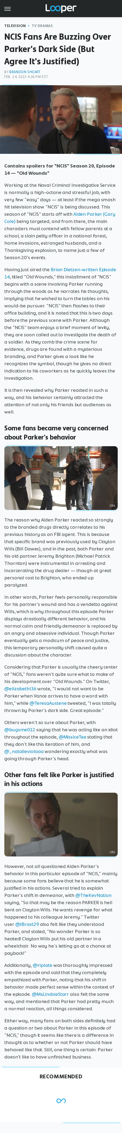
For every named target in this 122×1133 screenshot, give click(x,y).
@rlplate (42, 965)
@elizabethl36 (20, 688)
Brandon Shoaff (24, 72)
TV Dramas (42, 26)
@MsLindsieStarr (50, 994)
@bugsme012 (19, 729)
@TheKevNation (93, 895)
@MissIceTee (72, 737)
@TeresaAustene (48, 703)
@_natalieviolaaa (23, 751)
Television (15, 26)
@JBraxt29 (27, 924)
